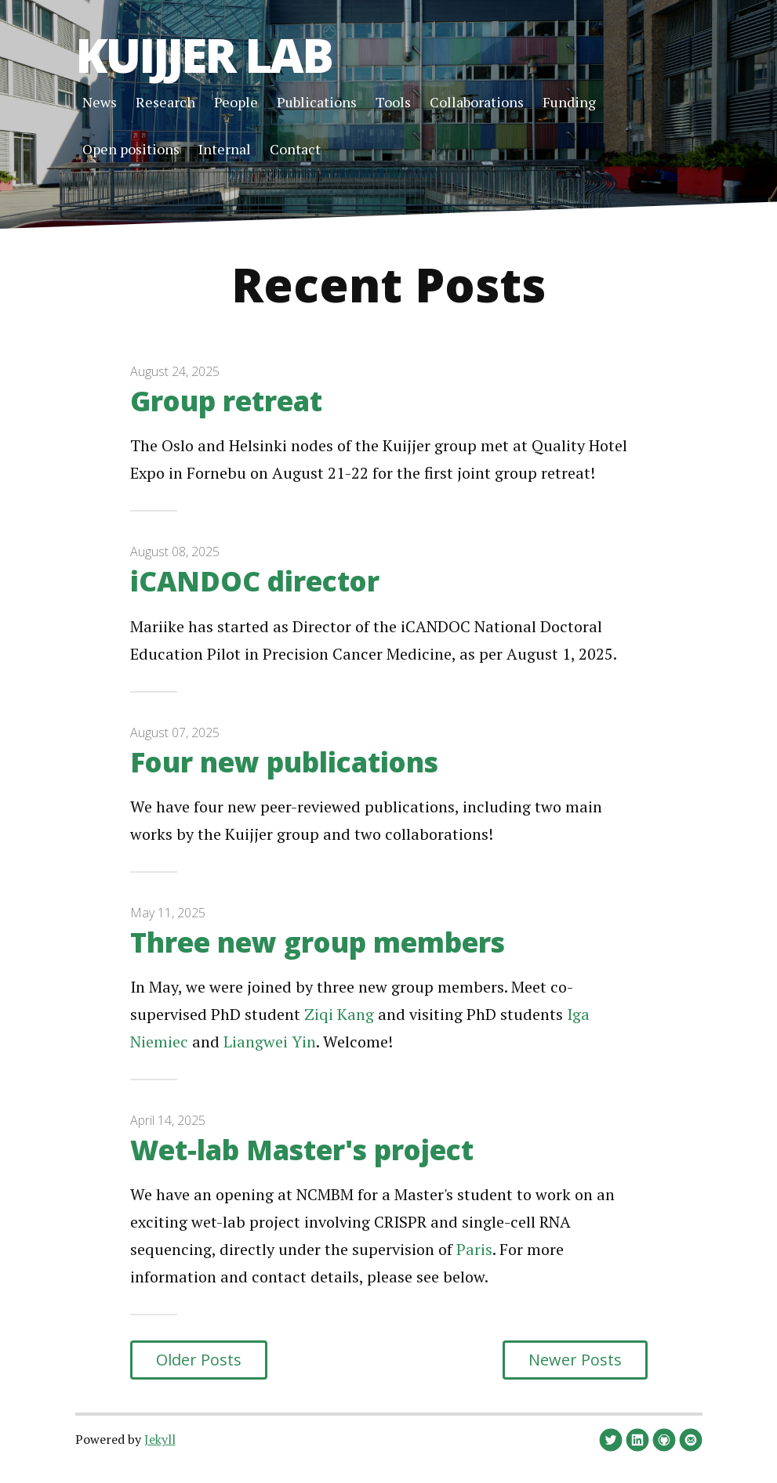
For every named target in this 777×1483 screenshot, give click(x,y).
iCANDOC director (254, 580)
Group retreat (226, 400)
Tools (393, 101)
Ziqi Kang (339, 1014)
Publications (317, 101)
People (236, 101)
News (99, 101)
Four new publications (284, 761)
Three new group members (317, 942)
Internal (224, 148)
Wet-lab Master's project (302, 1149)
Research (165, 101)
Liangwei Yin (269, 1041)
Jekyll (160, 1439)
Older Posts (198, 1359)
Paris (474, 1249)
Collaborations (477, 101)
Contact (295, 148)
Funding (569, 101)
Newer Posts (575, 1359)
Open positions (131, 148)
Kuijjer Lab (203, 55)
